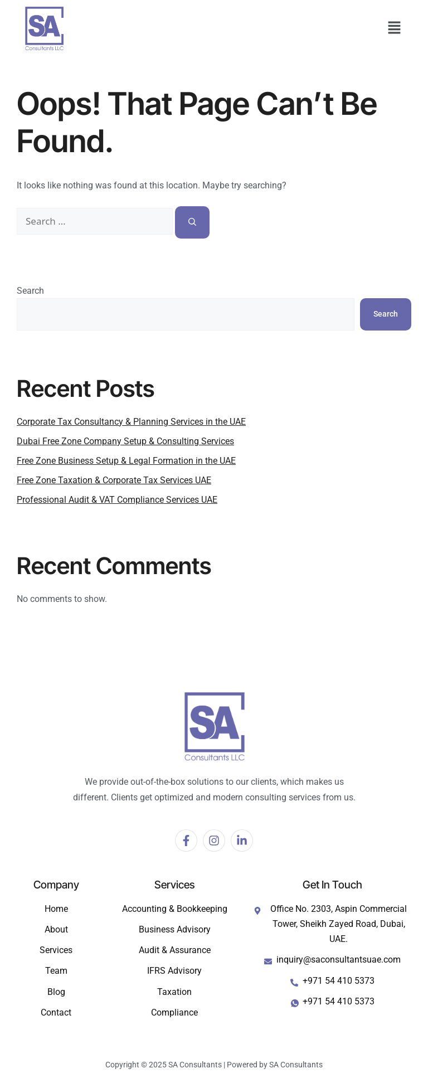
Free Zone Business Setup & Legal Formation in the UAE (126, 460)
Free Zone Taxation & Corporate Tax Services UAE (114, 480)
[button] (394, 28)
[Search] (192, 222)
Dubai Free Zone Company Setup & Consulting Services (125, 441)
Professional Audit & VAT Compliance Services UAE (117, 499)
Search (30, 290)
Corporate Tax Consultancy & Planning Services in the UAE (131, 421)
